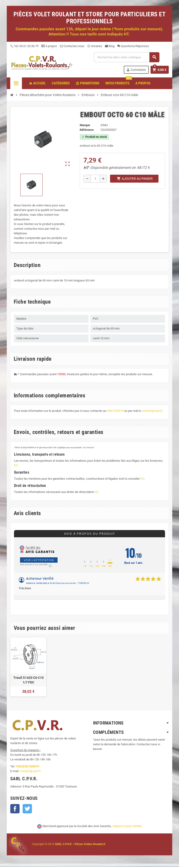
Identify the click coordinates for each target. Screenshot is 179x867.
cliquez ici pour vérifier (126, 826)
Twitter (27, 808)
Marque (85, 125)
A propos (49, 46)
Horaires (94, 46)
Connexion (136, 70)
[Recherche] (126, 57)
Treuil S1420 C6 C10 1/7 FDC (28, 680)
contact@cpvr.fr (151, 411)
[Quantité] (95, 178)
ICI (16, 465)
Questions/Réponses (133, 46)
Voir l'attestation (39, 560)
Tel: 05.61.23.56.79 (24, 46)
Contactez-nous (72, 46)
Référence (87, 130)
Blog (109, 46)
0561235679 (115, 411)
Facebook (15, 808)
